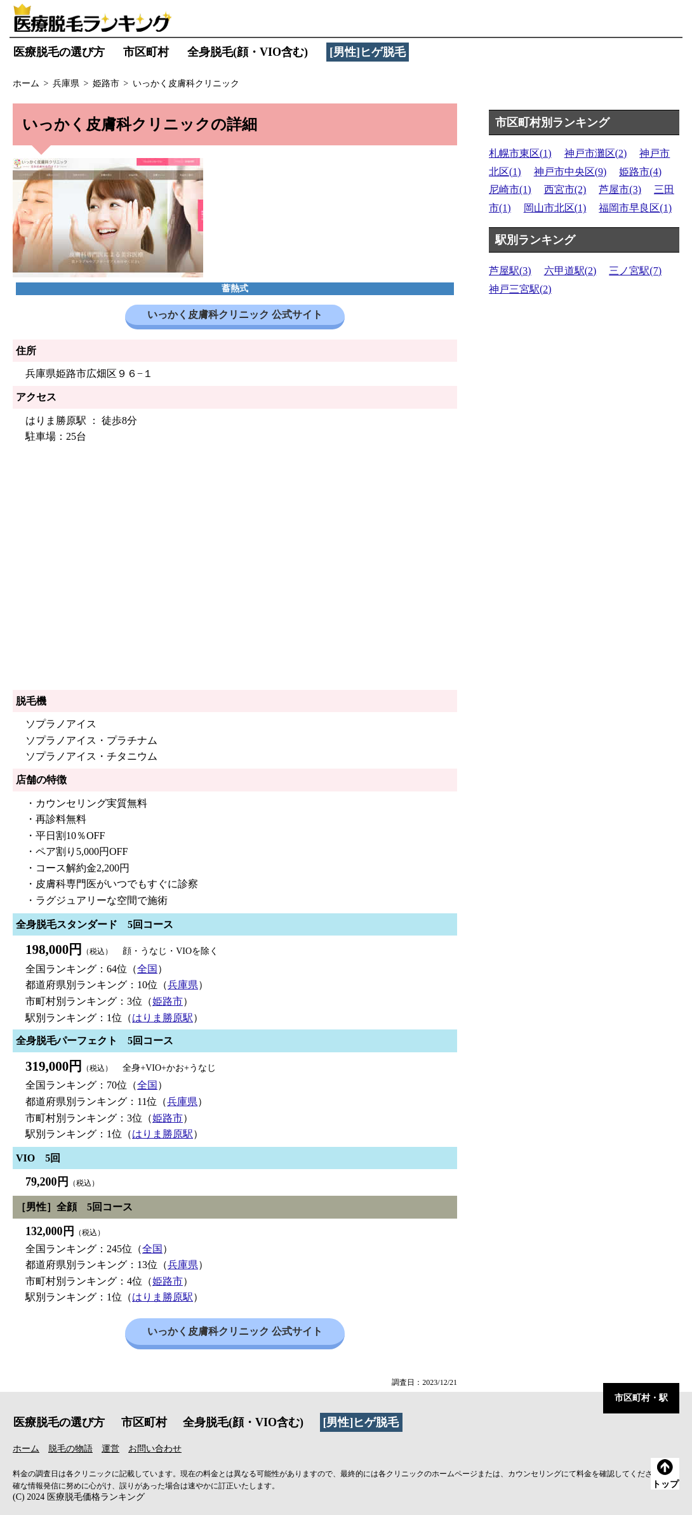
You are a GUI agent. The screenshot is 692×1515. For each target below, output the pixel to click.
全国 (147, 968)
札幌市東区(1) (520, 153)
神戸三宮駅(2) (520, 289)
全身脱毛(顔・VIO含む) (247, 52)
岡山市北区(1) (555, 207)
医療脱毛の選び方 (59, 52)
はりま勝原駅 (162, 1017)
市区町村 (146, 52)
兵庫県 (183, 984)
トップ (665, 1474)
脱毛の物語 (70, 1448)
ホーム (26, 1448)
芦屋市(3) (620, 189)
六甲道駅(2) (570, 270)
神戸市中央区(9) (570, 171)
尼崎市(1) (510, 189)
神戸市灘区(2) (595, 153)
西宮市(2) (565, 189)
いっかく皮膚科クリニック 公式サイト (235, 314)
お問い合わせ (155, 1448)
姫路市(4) (640, 171)
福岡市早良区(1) (635, 207)
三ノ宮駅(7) (635, 270)
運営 (110, 1448)
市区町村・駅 (641, 1398)
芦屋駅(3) (510, 270)
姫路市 (167, 1001)
